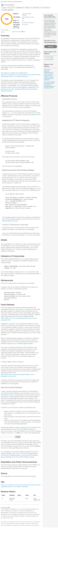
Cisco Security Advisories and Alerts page (24, 341)
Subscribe (50, 46)
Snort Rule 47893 (48, 57)
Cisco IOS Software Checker (25, 429)
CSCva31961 (25, 24)
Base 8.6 (15, 28)
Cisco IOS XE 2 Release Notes (28, 453)
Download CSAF (17, 31)
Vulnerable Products (24, 227)
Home (2, 1)
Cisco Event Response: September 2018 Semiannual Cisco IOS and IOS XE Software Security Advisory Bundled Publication (20, 89)
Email (24, 31)
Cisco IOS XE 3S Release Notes (10, 455)
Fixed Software (31, 114)
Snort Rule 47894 (48, 59)
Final (23, 20)
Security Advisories (17, 1)
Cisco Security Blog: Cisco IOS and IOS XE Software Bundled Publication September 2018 (49, 85)
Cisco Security (8, 1)
